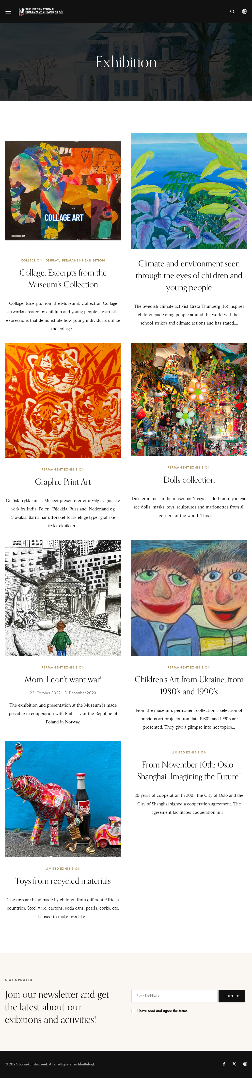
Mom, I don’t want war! (63, 679)
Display (52, 260)
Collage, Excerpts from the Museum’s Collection (63, 279)
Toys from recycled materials (63, 881)
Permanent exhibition (83, 260)
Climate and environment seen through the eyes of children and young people (189, 275)
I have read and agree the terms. (162, 1010)
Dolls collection (189, 480)
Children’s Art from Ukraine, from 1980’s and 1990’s (189, 685)
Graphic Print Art (63, 482)
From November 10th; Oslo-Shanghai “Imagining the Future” (189, 771)
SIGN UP (232, 996)
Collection (32, 260)
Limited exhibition (63, 868)
